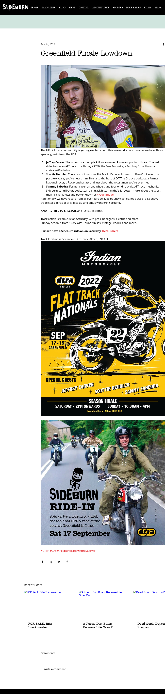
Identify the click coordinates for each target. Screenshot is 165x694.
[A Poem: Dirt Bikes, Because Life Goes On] (103, 604)
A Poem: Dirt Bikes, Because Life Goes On (99, 625)
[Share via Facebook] (42, 561)
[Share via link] (67, 561)
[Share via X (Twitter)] (50, 561)
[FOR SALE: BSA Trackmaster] (48, 604)
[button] (48, 9)
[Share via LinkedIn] (58, 561)
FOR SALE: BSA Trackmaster (40, 625)
